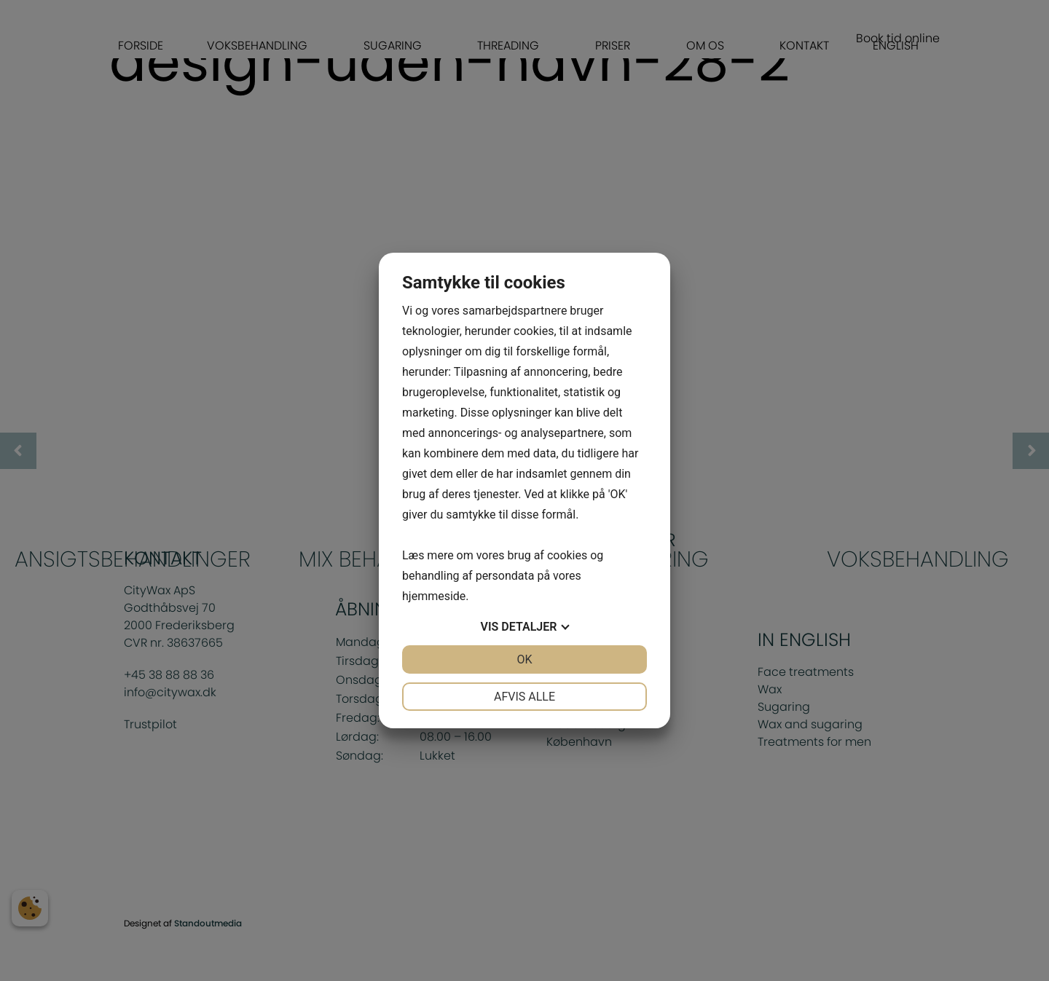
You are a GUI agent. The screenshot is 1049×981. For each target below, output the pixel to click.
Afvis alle (524, 697)
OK (524, 659)
